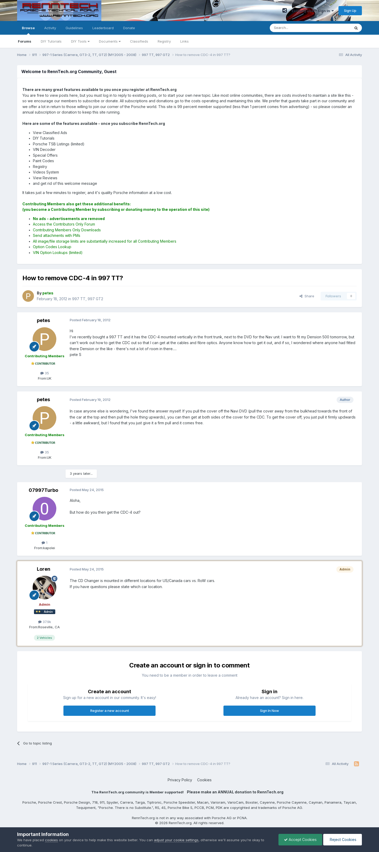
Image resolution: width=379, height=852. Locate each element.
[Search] (296, 28)
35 (44, 373)
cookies (51, 840)
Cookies (204, 780)
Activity (50, 28)
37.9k (44, 622)
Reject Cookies (342, 839)
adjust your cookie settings (176, 840)
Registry (164, 41)
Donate (129, 28)
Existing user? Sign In (313, 11)
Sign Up (350, 10)
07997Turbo (43, 490)
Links (184, 41)
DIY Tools (80, 41)
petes (43, 320)
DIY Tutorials (51, 41)
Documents (110, 41)
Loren (43, 569)
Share (307, 296)
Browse (28, 30)
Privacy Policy (180, 780)
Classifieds (139, 41)
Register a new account (109, 710)
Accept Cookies (300, 839)
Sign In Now (269, 710)
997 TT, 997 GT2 (87, 299)
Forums (24, 41)
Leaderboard (103, 28)
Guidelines (74, 28)
